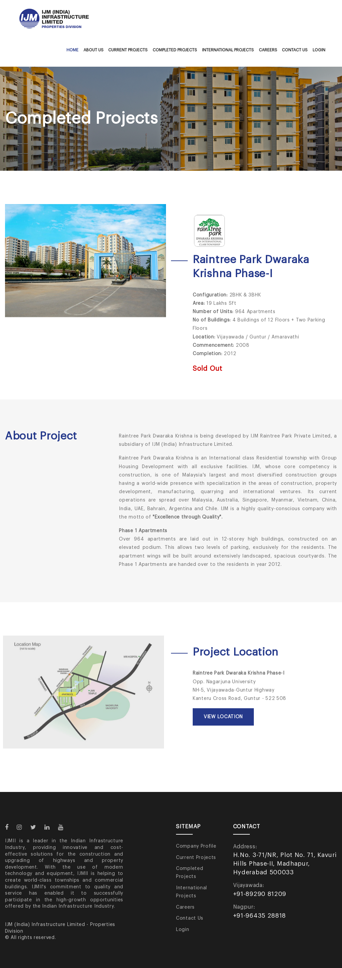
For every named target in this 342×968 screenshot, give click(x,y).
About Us (93, 50)
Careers (268, 50)
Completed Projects (175, 50)
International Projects (228, 50)
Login (319, 50)
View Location (223, 717)
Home (72, 50)
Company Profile (196, 846)
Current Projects (128, 50)
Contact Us (295, 50)
